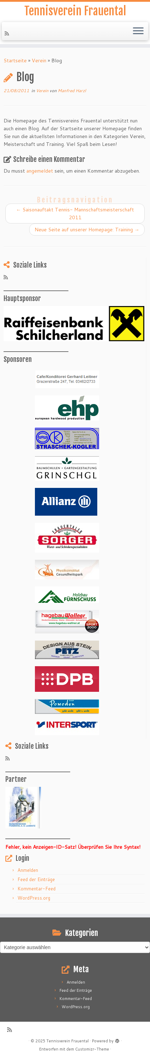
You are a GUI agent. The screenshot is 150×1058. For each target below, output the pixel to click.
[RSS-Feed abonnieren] (8, 33)
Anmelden (27, 870)
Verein (39, 60)
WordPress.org (33, 898)
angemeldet (39, 170)
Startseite (15, 60)
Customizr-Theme (92, 1049)
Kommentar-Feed (36, 888)
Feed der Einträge (36, 879)
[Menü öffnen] (138, 31)
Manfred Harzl (72, 91)
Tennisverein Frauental (75, 11)
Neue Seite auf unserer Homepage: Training (87, 229)
